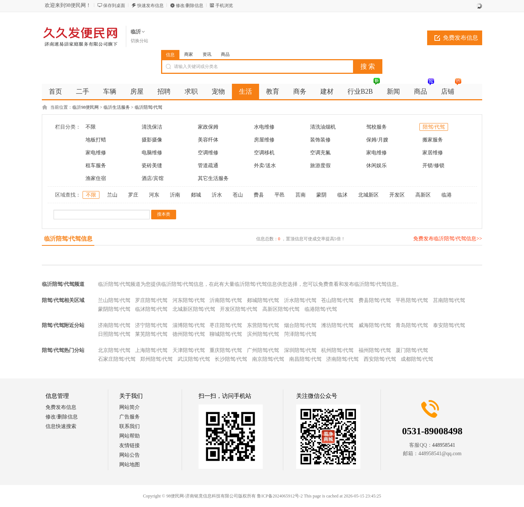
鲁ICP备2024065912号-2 (280, 496)
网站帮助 (129, 436)
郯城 (196, 195)
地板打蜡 (95, 140)
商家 (188, 54)
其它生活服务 (213, 178)
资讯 (207, 54)
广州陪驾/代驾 (263, 350)
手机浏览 (224, 5)
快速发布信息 (150, 5)
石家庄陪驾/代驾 (116, 359)
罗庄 (133, 195)
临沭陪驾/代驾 (151, 309)
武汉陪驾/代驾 (194, 359)
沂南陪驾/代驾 (226, 300)
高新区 (423, 195)
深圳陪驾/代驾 (300, 350)
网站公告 (129, 455)
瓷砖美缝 (152, 165)
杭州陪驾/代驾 (337, 350)
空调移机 (264, 152)
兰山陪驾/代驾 (114, 300)
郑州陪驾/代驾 (156, 359)
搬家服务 (432, 140)
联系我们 (129, 426)
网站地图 (129, 464)
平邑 (279, 195)
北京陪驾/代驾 (114, 350)
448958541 (443, 445)
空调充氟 (320, 152)
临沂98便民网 (85, 107)
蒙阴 (321, 195)
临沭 (342, 195)
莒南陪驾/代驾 (449, 300)
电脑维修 (152, 152)
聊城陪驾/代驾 (226, 334)
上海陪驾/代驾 (151, 350)
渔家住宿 (95, 178)
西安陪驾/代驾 (380, 359)
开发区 (397, 195)
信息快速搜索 (61, 426)
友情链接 (129, 445)
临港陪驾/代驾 (321, 309)
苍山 (238, 195)
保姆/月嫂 (377, 140)
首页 (55, 91)
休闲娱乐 (376, 165)
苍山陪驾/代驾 (337, 300)
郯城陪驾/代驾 (263, 300)
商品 (225, 54)
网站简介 (129, 407)
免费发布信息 (460, 38)
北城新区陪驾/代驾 (193, 309)
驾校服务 (376, 127)
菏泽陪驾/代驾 (300, 334)
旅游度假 (320, 165)
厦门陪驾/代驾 (412, 350)
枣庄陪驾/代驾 (226, 325)
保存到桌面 (114, 5)
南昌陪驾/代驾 (305, 359)
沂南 (175, 195)
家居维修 (432, 152)
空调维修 (208, 152)
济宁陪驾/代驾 (151, 325)
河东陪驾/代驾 (188, 300)
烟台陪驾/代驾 (300, 325)
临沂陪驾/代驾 (148, 107)
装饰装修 (320, 140)
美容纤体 (208, 140)
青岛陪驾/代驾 (412, 325)
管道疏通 (208, 165)
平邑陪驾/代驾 (412, 300)
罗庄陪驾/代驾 (151, 300)
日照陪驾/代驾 (114, 334)
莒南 (300, 195)
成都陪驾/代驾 (417, 359)
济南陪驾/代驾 (114, 325)
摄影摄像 (152, 140)
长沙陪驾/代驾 (231, 359)
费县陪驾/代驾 (375, 300)
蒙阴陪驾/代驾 (114, 309)
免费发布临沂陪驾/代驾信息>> (447, 238)
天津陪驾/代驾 (188, 350)
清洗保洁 (152, 127)
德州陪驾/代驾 (188, 334)
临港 (446, 195)
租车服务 (95, 165)
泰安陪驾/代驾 (449, 325)
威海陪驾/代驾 (375, 325)
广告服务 (129, 417)
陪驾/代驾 (434, 127)
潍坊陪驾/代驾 (337, 325)
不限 (90, 127)
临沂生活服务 (116, 107)
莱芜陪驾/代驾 (151, 334)
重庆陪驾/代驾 (226, 350)
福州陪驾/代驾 (375, 350)
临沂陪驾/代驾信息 (68, 238)
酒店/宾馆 (153, 178)
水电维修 (264, 127)
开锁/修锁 (433, 165)
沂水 (217, 195)
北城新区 (368, 195)
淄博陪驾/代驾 (188, 325)
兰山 (112, 195)
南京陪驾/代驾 (268, 359)
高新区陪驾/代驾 (281, 309)
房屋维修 (264, 140)
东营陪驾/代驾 (263, 325)
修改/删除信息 (189, 5)
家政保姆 (208, 127)
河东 (154, 195)
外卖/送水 (265, 165)
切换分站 (139, 40)
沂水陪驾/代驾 (300, 300)
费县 (259, 195)
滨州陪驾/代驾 (263, 334)
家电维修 (95, 152)
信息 (170, 54)
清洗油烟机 (323, 127)
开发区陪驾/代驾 (238, 309)
